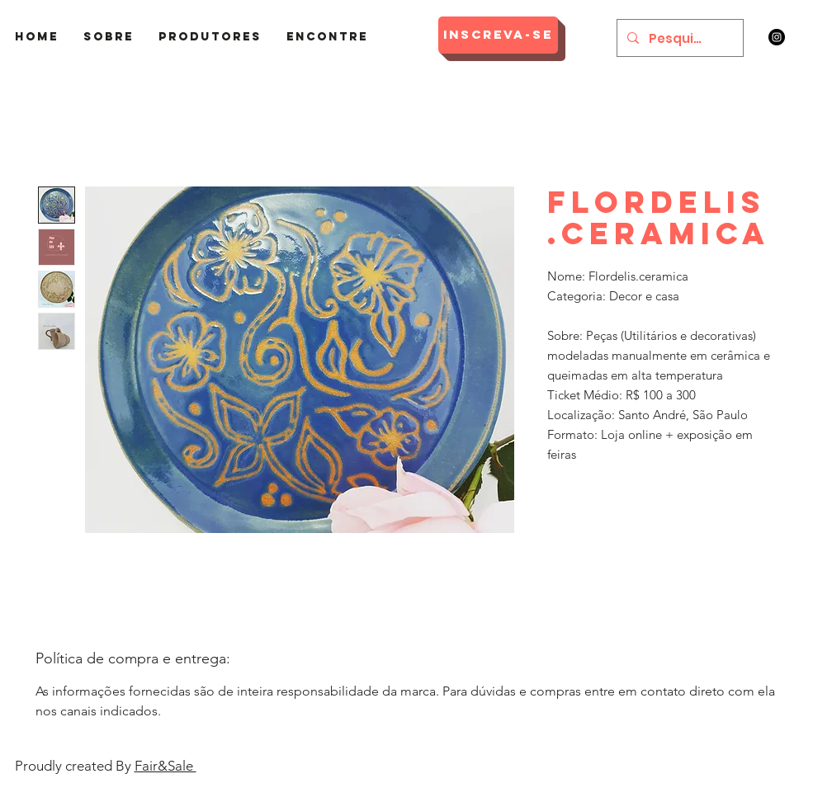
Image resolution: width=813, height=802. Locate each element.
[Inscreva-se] (498, 35)
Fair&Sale (165, 765)
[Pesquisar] (678, 38)
